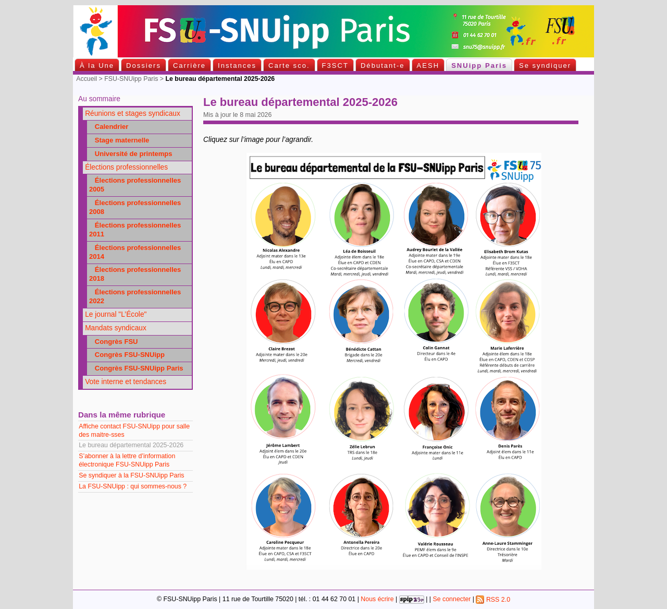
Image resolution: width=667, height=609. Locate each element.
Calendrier (109, 126)
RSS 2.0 (493, 599)
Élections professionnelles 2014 (135, 252)
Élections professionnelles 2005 (135, 184)
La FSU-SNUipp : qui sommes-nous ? (133, 486)
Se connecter (452, 599)
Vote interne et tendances (125, 382)
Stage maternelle (119, 140)
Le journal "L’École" (115, 314)
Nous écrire (377, 599)
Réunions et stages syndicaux (132, 113)
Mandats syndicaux (115, 328)
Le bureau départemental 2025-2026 (132, 445)
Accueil (86, 78)
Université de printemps (130, 154)
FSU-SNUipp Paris (131, 78)
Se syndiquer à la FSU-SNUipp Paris (132, 475)
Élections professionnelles (126, 167)
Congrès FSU (113, 341)
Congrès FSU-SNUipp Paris (136, 368)
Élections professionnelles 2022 (135, 296)
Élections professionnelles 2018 (135, 274)
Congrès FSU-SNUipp (127, 355)
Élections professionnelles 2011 (135, 229)
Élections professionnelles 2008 (135, 207)
